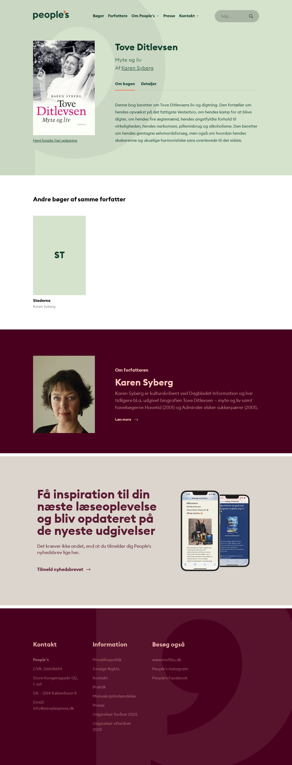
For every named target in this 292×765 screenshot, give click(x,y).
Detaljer (148, 84)
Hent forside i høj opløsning (55, 140)
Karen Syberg (137, 68)
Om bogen (125, 84)
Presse (169, 16)
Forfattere (117, 16)
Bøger (98, 16)
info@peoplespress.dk (53, 708)
